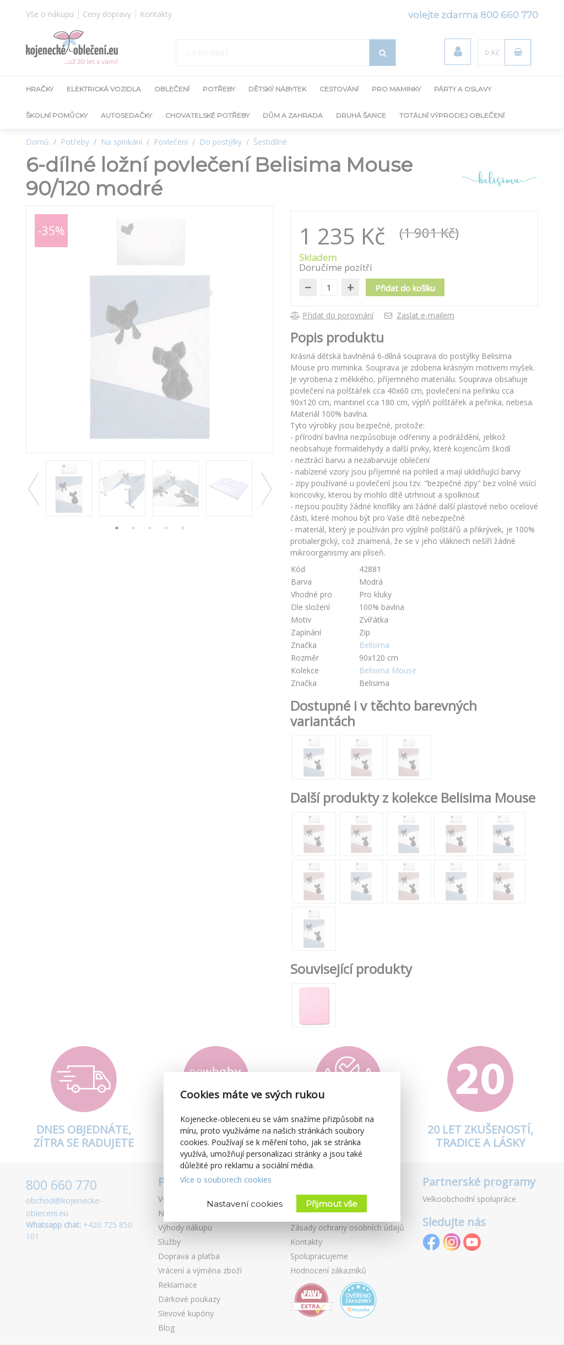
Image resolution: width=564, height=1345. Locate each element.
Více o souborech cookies (226, 1179)
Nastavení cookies (245, 1204)
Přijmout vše (331, 1204)
